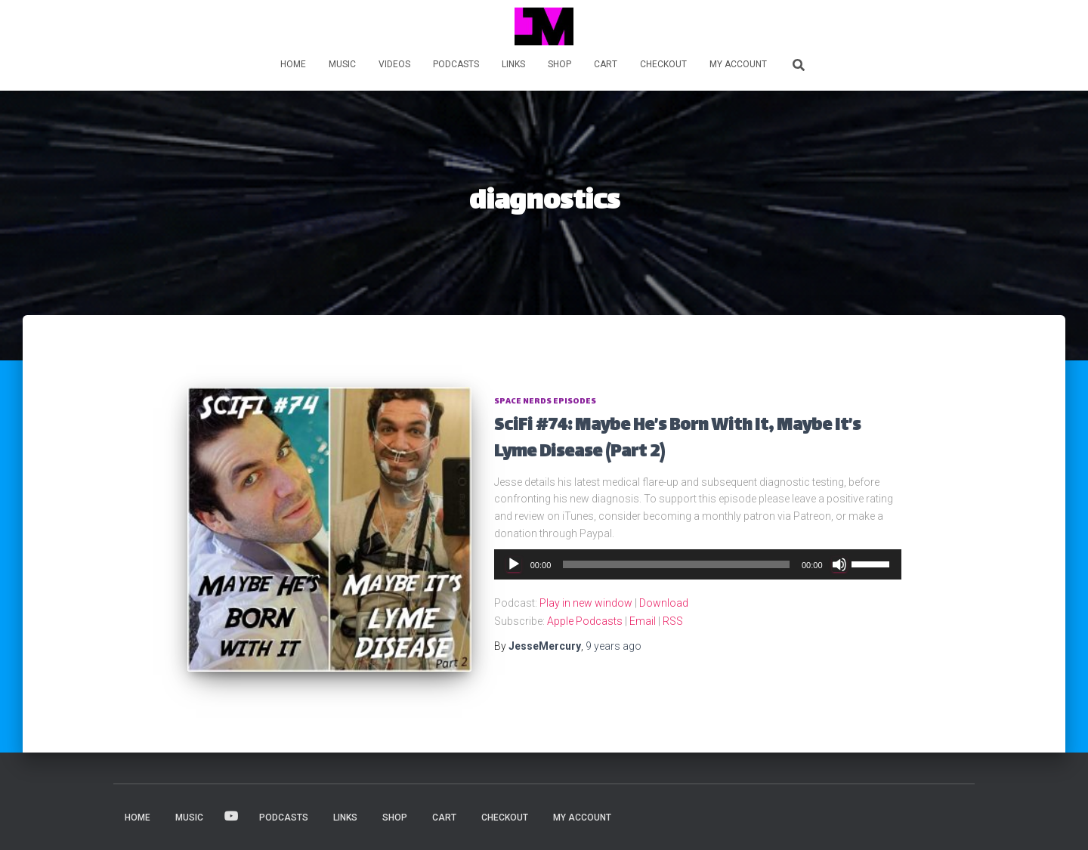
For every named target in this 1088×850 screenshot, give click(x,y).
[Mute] (839, 564)
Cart (605, 64)
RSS (673, 621)
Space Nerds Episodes (545, 401)
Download (663, 603)
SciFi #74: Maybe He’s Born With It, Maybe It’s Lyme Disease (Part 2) (677, 440)
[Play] (513, 564)
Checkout (663, 64)
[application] (697, 564)
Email (642, 621)
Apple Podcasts (585, 621)
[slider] (676, 564)
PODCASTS (456, 64)
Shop (559, 64)
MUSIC (342, 64)
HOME (293, 64)
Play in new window (585, 603)
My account (738, 64)
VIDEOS (394, 64)
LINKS (513, 64)
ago (613, 646)
